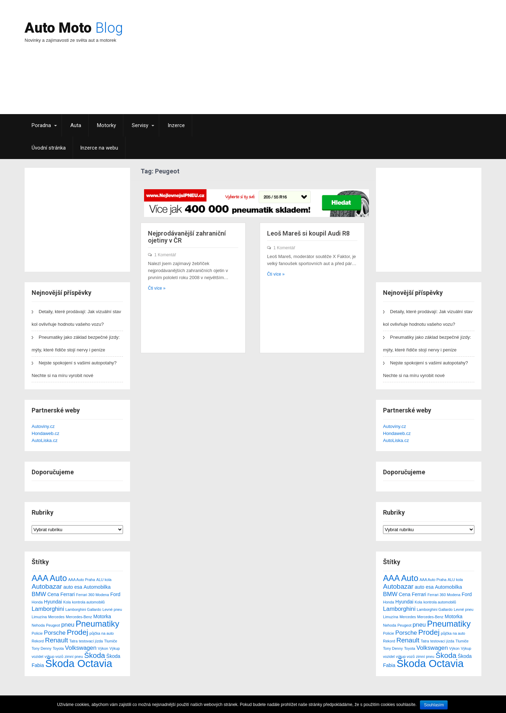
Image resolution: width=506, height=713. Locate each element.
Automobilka (97, 587)
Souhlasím (434, 704)
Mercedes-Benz (79, 617)
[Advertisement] (314, 65)
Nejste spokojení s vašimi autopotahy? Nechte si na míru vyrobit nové (74, 369)
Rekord (38, 641)
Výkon (103, 648)
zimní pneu (74, 656)
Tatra (73, 641)
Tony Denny (41, 648)
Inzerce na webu (99, 148)
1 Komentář (165, 254)
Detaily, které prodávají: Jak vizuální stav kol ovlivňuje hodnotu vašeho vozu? (76, 318)
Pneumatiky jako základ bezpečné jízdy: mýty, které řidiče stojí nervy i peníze (76, 343)
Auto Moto (74, 28)
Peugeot (53, 625)
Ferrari (67, 594)
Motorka (102, 616)
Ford (115, 594)
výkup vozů (54, 656)
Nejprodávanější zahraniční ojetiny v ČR (187, 237)
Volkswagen (81, 648)
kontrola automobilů (88, 602)
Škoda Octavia (78, 663)
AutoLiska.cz (45, 440)
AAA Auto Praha (81, 579)
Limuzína (39, 617)
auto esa (72, 587)
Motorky (106, 125)
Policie (37, 633)
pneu (67, 624)
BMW (39, 594)
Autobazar (47, 586)
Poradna (41, 125)
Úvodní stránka (49, 148)
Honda (37, 602)
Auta (75, 125)
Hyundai (53, 602)
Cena (53, 594)
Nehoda (38, 625)
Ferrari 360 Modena (92, 595)
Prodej (77, 632)
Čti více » (157, 288)
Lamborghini (48, 609)
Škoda (94, 655)
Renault (56, 640)
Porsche (55, 632)
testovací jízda (91, 641)
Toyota (58, 648)
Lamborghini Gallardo (83, 609)
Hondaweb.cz (45, 433)
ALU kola (103, 579)
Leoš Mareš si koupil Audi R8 (308, 233)
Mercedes (56, 617)
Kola (67, 602)
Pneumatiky (97, 623)
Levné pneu (112, 609)
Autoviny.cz (43, 426)
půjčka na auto (101, 633)
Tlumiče (110, 641)
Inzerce (176, 125)
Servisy (140, 125)
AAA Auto (49, 578)
